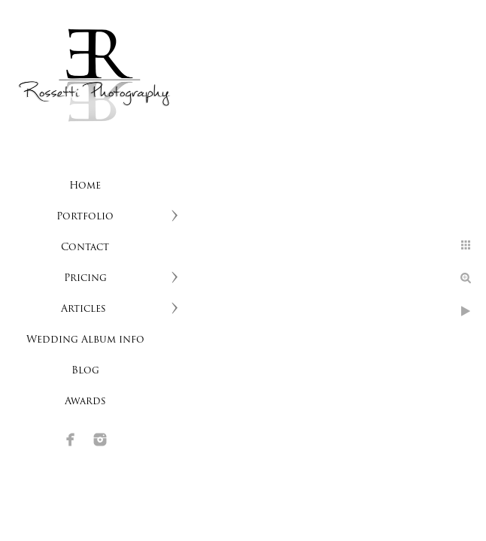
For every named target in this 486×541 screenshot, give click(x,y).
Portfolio (85, 217)
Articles (85, 309)
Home (85, 186)
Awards (85, 402)
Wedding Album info (85, 340)
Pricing (85, 278)
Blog (85, 371)
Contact (85, 247)
